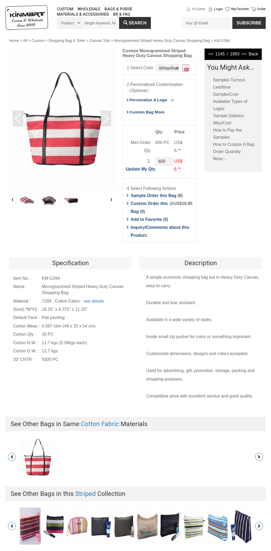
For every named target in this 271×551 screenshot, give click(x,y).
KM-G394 (222, 40)
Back (253, 54)
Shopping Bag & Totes (66, 40)
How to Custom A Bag (233, 144)
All (25, 40)
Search (135, 23)
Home (14, 40)
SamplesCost (225, 94)
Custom (37, 40)
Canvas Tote (99, 40)
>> (244, 54)
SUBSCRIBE (249, 23)
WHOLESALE (89, 9)
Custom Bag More (147, 112)
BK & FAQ (121, 14)
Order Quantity (227, 151)
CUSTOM (65, 9)
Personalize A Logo (148, 100)
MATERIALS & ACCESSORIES (83, 14)
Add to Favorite (146, 219)
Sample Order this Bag (154, 195)
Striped (85, 493)
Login (218, 9)
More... (219, 158)
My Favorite (240, 9)
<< (210, 54)
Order (261, 9)
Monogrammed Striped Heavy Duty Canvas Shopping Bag (162, 40)
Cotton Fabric (100, 424)
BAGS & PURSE (118, 9)
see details (94, 301)
